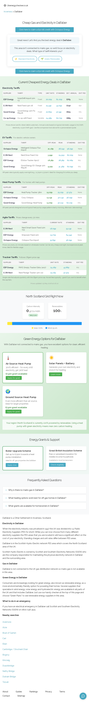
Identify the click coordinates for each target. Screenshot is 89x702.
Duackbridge (8, 666)
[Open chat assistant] (83, 696)
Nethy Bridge (8, 671)
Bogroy (5, 655)
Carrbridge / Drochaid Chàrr (15, 649)
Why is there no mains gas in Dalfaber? (26, 490)
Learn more (55, 375)
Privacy (48, 691)
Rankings (33, 691)
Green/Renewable (53, 59)
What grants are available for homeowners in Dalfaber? (33, 506)
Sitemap (21, 696)
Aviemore (6, 622)
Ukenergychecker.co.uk (16, 5)
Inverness (8, 11)
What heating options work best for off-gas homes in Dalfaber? (37, 498)
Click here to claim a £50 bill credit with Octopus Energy (44, 29)
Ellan (4, 644)
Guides (19, 691)
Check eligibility (57, 465)
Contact (6, 696)
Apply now (12, 465)
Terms (62, 691)
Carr (4, 638)
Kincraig (6, 660)
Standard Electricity (25, 59)
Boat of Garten (9, 633)
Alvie (4, 628)
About (5, 691)
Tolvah (5, 682)
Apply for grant (13, 378)
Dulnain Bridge (9, 677)
